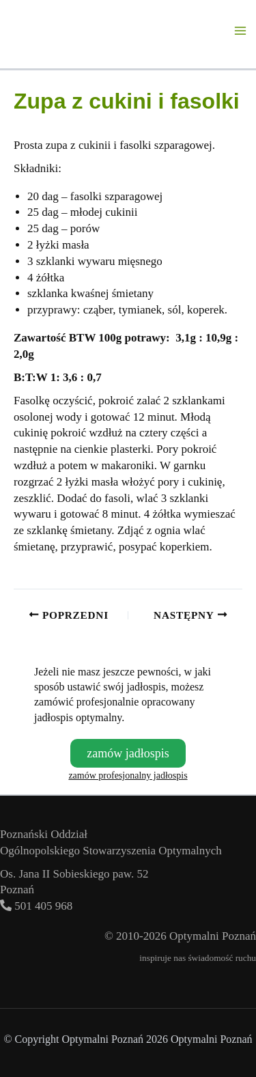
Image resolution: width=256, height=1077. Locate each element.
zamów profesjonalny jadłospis (127, 775)
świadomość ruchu (222, 958)
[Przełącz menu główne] (241, 30)
